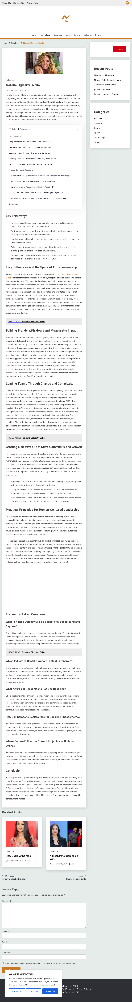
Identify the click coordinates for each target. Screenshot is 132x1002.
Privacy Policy (32, 3)
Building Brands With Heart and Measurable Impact (31, 147)
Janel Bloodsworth (102, 89)
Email (5, 942)
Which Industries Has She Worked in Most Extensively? (34, 181)
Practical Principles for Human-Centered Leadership (31, 164)
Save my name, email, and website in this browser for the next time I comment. (41, 963)
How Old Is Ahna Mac (18, 855)
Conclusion (13, 204)
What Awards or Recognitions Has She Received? (32, 187)
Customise (16, 991)
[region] (33, 983)
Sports (77, 35)
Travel (68, 35)
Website (6, 952)
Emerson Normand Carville (106, 94)
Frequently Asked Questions (21, 170)
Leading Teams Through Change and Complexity (30, 153)
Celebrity (88, 35)
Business (57, 35)
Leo (28, 90)
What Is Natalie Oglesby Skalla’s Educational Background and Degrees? (41, 175)
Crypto (98, 35)
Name (5, 931)
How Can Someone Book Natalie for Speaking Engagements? (37, 193)
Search (121, 49)
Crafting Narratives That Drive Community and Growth (32, 158)
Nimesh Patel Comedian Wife (107, 80)
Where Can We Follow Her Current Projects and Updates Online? (39, 198)
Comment (7, 901)
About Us (6, 3)
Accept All (50, 991)
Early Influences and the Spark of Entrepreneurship (30, 141)
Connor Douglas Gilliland (105, 84)
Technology (44, 35)
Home (33, 35)
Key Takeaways (15, 136)
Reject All (34, 991)
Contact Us (18, 3)
